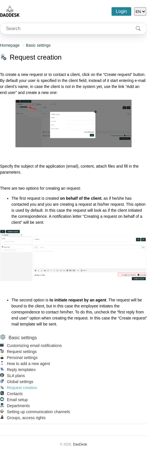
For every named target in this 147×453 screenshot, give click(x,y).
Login (121, 11)
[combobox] (65, 28)
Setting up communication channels (38, 411)
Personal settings (22, 357)
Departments (18, 405)
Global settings (20, 381)
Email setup (17, 399)
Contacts (15, 393)
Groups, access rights (26, 417)
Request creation (22, 387)
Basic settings (38, 45)
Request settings (22, 351)
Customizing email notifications (34, 345)
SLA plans (16, 375)
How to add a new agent (28, 363)
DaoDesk (80, 444)
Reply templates (21, 369)
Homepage (10, 45)
